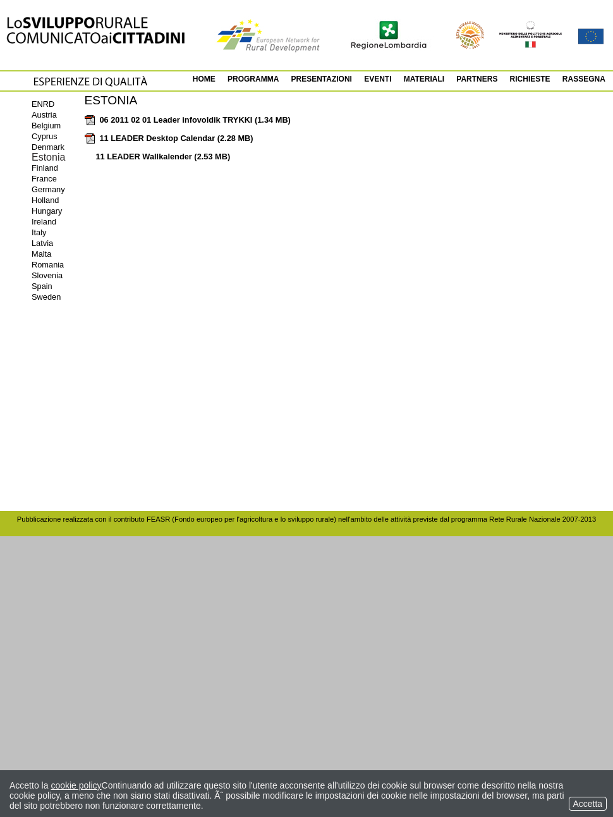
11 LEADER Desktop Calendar (168, 138)
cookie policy (76, 785)
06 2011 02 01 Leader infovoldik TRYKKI (187, 120)
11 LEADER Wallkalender (162, 156)
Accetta (588, 804)
